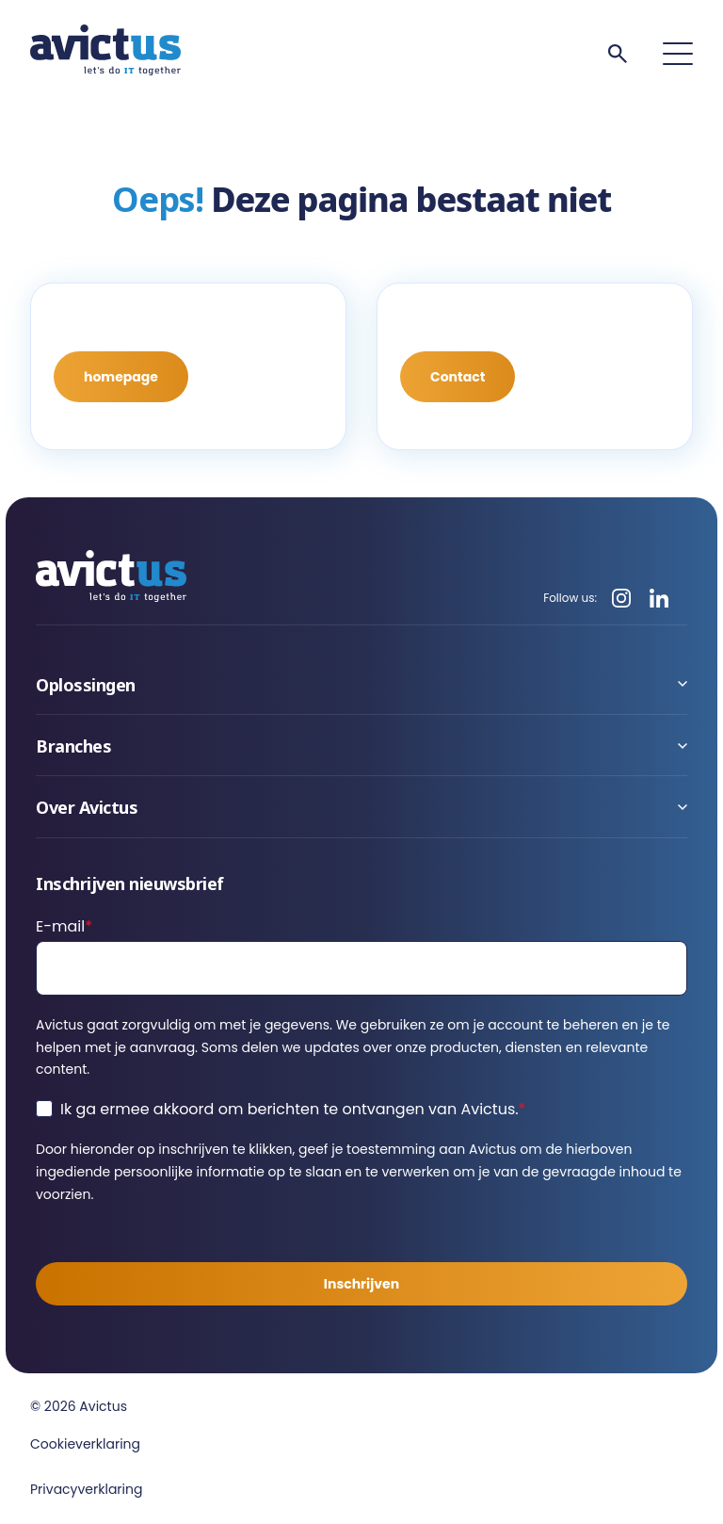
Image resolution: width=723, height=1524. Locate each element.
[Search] (617, 53)
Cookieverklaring (85, 1444)
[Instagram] (621, 599)
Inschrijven (361, 1283)
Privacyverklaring (86, 1489)
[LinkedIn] (659, 599)
